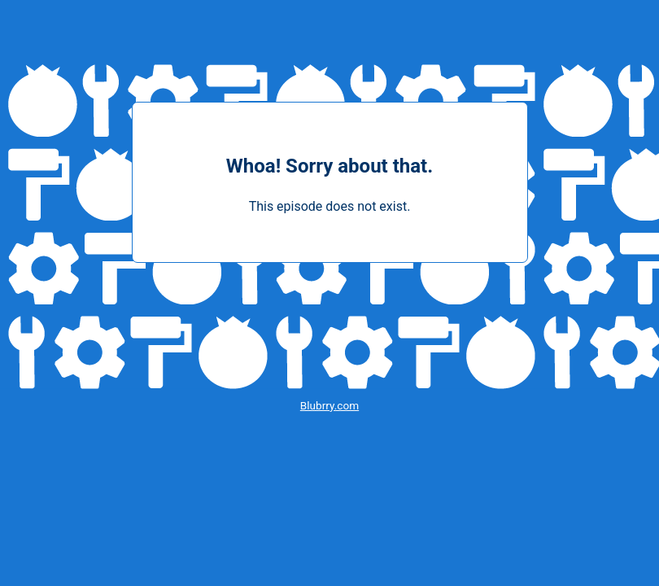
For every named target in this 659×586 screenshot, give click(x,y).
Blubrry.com (329, 405)
